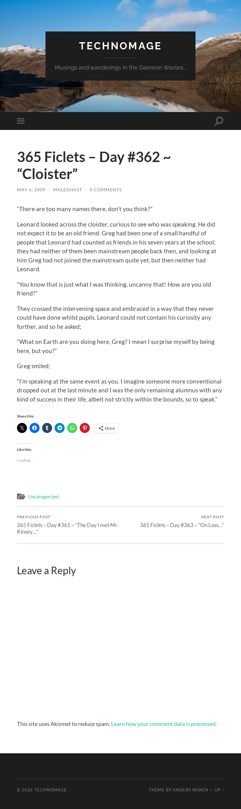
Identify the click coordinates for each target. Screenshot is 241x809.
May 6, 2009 (31, 189)
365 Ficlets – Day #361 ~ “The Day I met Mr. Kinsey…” (68, 524)
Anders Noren (190, 789)
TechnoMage (120, 46)
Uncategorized (43, 496)
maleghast (67, 189)
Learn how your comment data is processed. (164, 723)
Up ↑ (219, 789)
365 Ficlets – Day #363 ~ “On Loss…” (182, 521)
